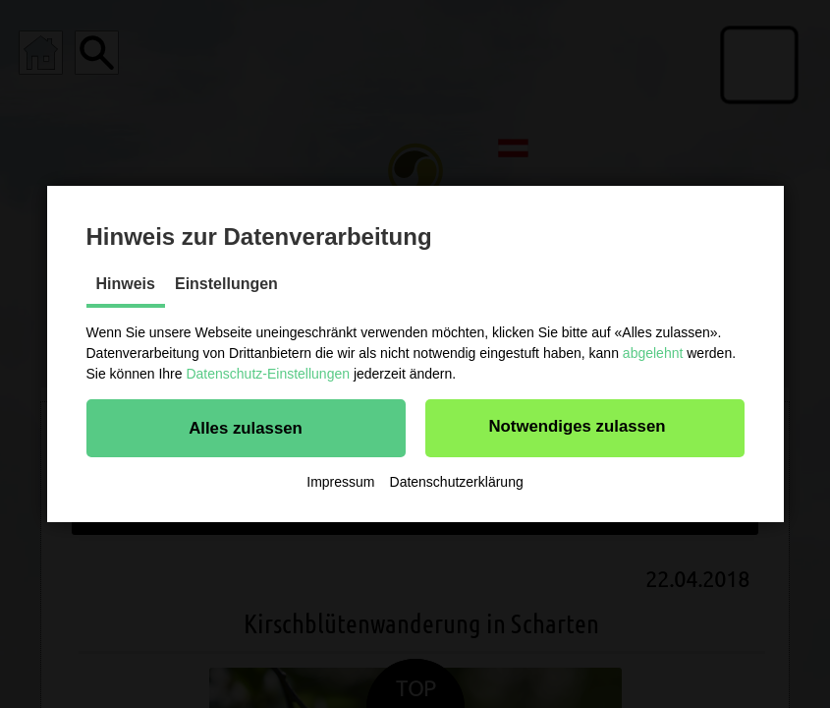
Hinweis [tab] (125, 283)
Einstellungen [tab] (226, 283)
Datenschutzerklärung (457, 482)
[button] (246, 427)
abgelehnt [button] (653, 353)
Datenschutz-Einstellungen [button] (268, 374)
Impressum (340, 482)
